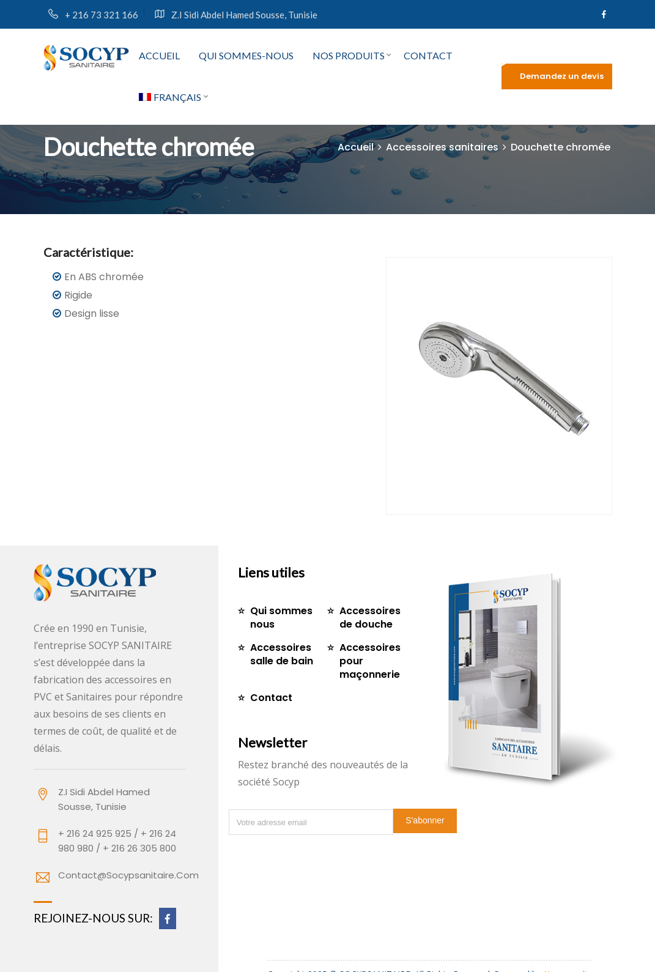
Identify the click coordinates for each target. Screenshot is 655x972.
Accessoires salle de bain (281, 654)
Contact (428, 55)
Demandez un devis (562, 76)
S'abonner (424, 820)
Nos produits (349, 55)
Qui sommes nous (281, 617)
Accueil (159, 55)
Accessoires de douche (370, 617)
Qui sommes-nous (246, 55)
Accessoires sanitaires (442, 147)
